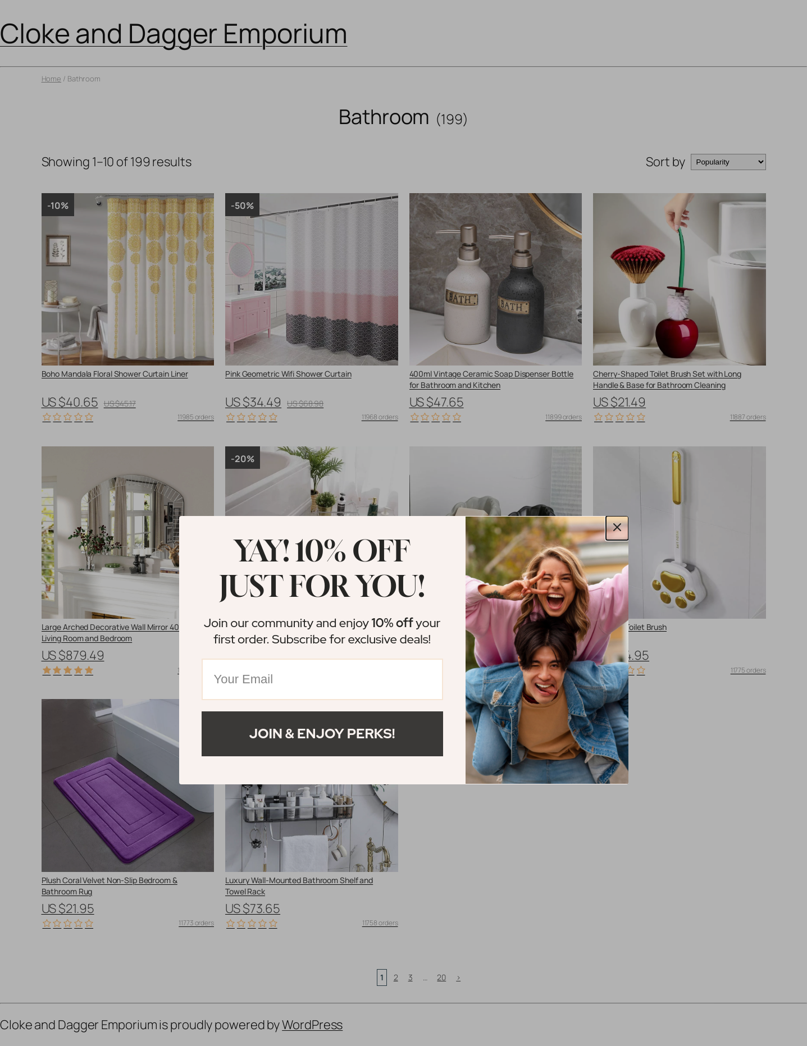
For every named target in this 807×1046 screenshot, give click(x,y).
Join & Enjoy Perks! (322, 733)
